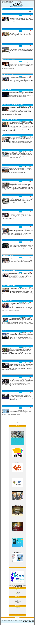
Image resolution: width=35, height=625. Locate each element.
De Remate (3, 44)
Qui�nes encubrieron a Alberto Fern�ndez (8, 59)
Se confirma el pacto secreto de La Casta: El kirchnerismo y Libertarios (12, 104)
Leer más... (20, 91)
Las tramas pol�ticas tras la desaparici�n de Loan (9, 270)
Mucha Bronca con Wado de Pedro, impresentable (9, 119)
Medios (18, 589)
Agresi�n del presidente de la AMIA (7, 255)
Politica (18, 593)
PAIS (18, 591)
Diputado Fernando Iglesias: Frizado (7, 134)
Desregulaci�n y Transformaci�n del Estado (8, 345)
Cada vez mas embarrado (6, 315)
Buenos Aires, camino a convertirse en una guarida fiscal (10, 149)
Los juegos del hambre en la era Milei (7, 74)
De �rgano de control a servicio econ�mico (8, 285)
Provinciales (18, 592)
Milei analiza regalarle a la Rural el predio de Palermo (9, 240)
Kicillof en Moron (4, 330)
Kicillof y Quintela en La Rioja (6, 89)
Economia (18, 594)
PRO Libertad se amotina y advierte (7, 300)
